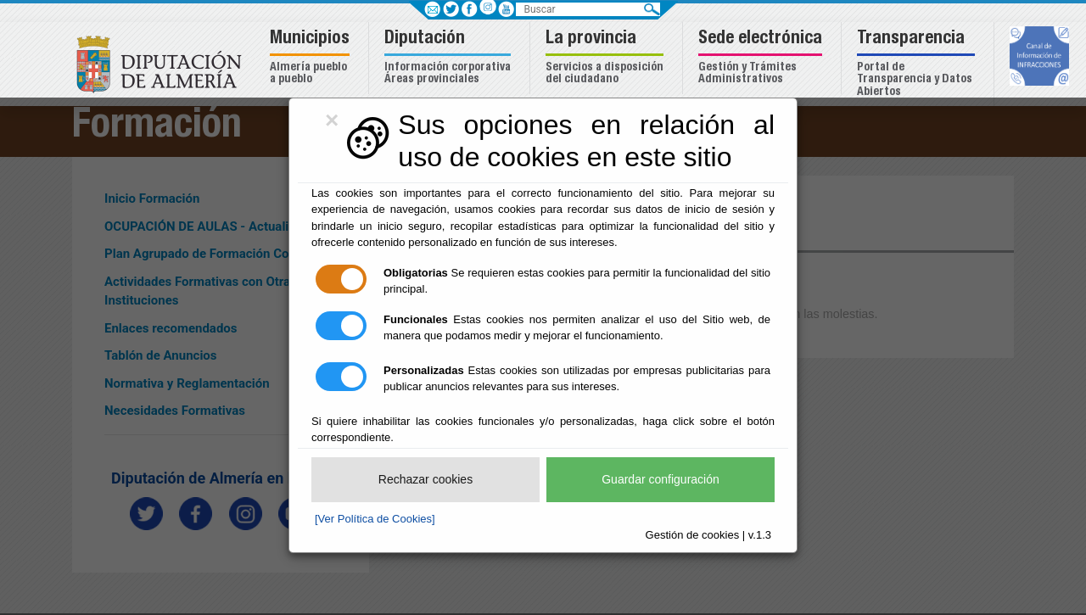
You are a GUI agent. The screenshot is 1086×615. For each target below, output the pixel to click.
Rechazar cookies (425, 479)
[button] (312, 58)
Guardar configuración (660, 479)
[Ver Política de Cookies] (375, 518)
